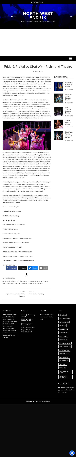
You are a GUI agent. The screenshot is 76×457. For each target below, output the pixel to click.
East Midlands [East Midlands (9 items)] (64, 318)
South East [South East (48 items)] (64, 357)
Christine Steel (15, 281)
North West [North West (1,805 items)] (64, 343)
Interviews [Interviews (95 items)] (63, 329)
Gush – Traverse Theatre (68, 122)
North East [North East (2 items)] (63, 339)
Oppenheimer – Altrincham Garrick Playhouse (15, 293)
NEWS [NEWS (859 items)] (63, 336)
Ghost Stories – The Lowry (39, 292)
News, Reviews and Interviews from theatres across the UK (38, 21)
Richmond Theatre (38, 283)
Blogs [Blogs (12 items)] (62, 315)
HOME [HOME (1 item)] (62, 325)
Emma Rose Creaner (34, 281)
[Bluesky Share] (33, 268)
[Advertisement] (38, 42)
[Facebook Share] (11, 268)
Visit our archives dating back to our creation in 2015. (46, 317)
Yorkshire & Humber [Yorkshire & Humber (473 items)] (63, 376)
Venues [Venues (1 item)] (62, 364)
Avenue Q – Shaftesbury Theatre (69, 84)
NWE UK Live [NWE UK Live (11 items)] (65, 346)
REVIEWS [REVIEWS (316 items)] (64, 350)
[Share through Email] (43, 268)
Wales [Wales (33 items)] (62, 367)
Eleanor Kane (23, 281)
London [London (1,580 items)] (63, 332)
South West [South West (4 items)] (63, 360)
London (12, 278)
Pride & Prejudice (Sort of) (13, 283)
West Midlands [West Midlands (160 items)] (63, 371)
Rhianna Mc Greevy (26, 283)
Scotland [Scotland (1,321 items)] (64, 353)
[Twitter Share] (22, 268)
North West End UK (38, 15)
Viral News (38, 401)
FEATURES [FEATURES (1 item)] (64, 322)
